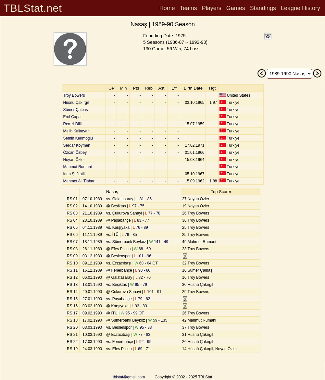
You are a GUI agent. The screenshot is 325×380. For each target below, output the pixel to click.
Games (235, 8)
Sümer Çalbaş (75, 109)
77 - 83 (141, 334)
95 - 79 (138, 284)
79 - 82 (142, 299)
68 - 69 (142, 249)
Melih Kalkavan (76, 131)
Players (211, 8)
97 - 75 (136, 206)
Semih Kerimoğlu (78, 138)
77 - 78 (152, 213)
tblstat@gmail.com (129, 377)
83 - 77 (141, 220)
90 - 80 (142, 270)
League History (300, 8)
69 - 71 (142, 349)
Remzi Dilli (72, 124)
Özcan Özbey (75, 152)
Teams (188, 8)
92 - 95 (144, 341)
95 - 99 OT (132, 313)
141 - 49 (159, 241)
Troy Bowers (74, 95)
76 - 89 (140, 227)
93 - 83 (139, 306)
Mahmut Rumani (77, 167)
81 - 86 (144, 199)
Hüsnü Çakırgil (76, 102)
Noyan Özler (74, 159)
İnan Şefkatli (74, 174)
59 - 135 (157, 320)
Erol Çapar (72, 117)
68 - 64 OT (146, 263)
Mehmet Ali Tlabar (79, 181)
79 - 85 (129, 234)
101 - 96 (142, 256)
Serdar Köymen (76, 145)
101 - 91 (153, 291)
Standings (263, 8)
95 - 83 (143, 327)
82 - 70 (143, 277)
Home (167, 8)
